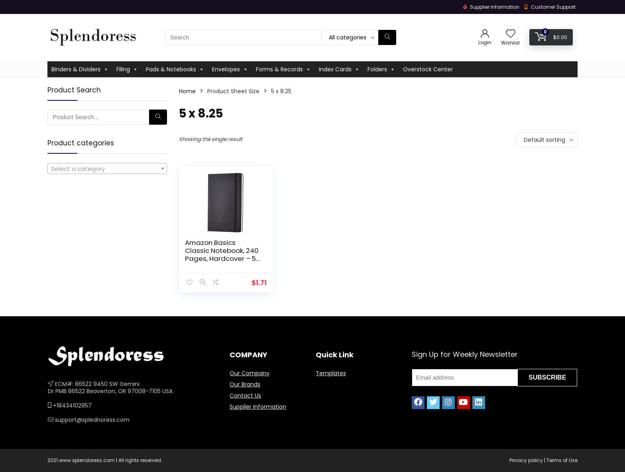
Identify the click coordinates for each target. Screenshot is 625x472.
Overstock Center (428, 69)
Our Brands (245, 384)
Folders (381, 69)
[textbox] (107, 168)
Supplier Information (258, 407)
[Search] (387, 37)
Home (187, 91)
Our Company (249, 373)
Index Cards (339, 69)
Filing (127, 69)
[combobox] (107, 168)
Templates (331, 373)
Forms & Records (283, 69)
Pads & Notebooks (175, 69)
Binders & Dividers (79, 69)
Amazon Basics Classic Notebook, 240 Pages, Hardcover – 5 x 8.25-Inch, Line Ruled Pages (222, 258)
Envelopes (230, 69)
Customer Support (553, 7)
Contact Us (245, 396)
